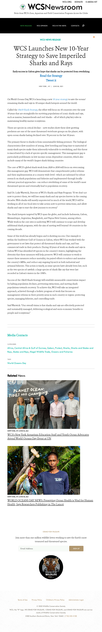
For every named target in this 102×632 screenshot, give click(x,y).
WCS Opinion (42, 26)
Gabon (50, 348)
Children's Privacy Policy (55, 600)
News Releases (26, 26)
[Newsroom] (51, 7)
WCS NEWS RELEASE (50, 39)
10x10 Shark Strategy (27, 109)
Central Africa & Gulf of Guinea (30, 348)
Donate (79, 2)
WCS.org (67, 2)
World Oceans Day (16, 363)
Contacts (75, 26)
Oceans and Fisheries (62, 352)
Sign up (76, 548)
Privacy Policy (37, 600)
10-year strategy (60, 99)
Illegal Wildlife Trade (40, 352)
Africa (10, 348)
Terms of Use (22, 600)
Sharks (66, 348)
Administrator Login (76, 600)
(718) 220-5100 (71, 616)
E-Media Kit (91, 2)
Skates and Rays (21, 352)
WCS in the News (59, 26)
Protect (58, 348)
